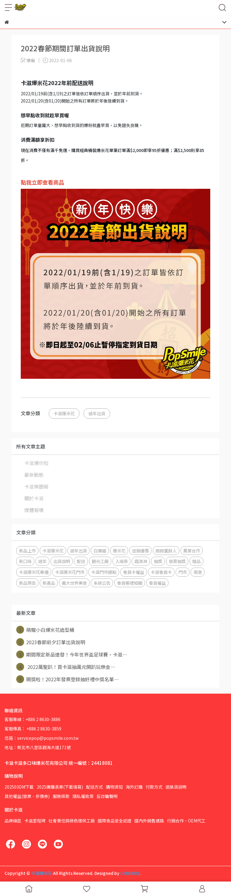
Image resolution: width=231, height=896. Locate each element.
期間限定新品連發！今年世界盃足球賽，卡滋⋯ (71, 654)
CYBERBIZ (130, 873)
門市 (182, 572)
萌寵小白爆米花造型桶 (45, 630)
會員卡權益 (133, 572)
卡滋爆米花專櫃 (33, 572)
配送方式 (94, 787)
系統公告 (102, 583)
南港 (197, 572)
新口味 (25, 561)
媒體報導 (34, 510)
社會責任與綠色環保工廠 (71, 821)
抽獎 (158, 561)
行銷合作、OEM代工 (186, 821)
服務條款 (61, 796)
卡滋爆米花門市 (70, 572)
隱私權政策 (83, 796)
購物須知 (114, 787)
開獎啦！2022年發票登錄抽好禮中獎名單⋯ (67, 679)
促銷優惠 (140, 550)
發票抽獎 (177, 561)
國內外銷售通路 (149, 821)
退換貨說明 (175, 787)
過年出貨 (96, 413)
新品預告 (27, 583)
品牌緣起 (13, 821)
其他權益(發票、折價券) (27, 796)
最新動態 (34, 474)
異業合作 (191, 550)
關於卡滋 (34, 498)
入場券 (121, 561)
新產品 (48, 583)
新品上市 (27, 550)
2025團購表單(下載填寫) (60, 787)
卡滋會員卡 (161, 572)
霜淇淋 (140, 561)
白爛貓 (100, 550)
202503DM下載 (19, 787)
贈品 (196, 561)
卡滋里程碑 (34, 821)
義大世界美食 (74, 583)
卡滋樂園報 (36, 486)
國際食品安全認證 (114, 821)
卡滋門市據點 (103, 572)
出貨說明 (61, 561)
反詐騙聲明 (107, 796)
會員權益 (157, 583)
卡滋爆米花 (64, 413)
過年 (42, 561)
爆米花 (119, 550)
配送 (81, 561)
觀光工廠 (100, 561)
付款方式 (154, 787)
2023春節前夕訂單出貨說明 (50, 642)
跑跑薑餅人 (166, 550)
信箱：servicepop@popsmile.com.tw (42, 738)
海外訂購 (134, 787)
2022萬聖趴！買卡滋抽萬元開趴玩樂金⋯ (65, 667)
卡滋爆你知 (36, 463)
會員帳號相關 (129, 583)
